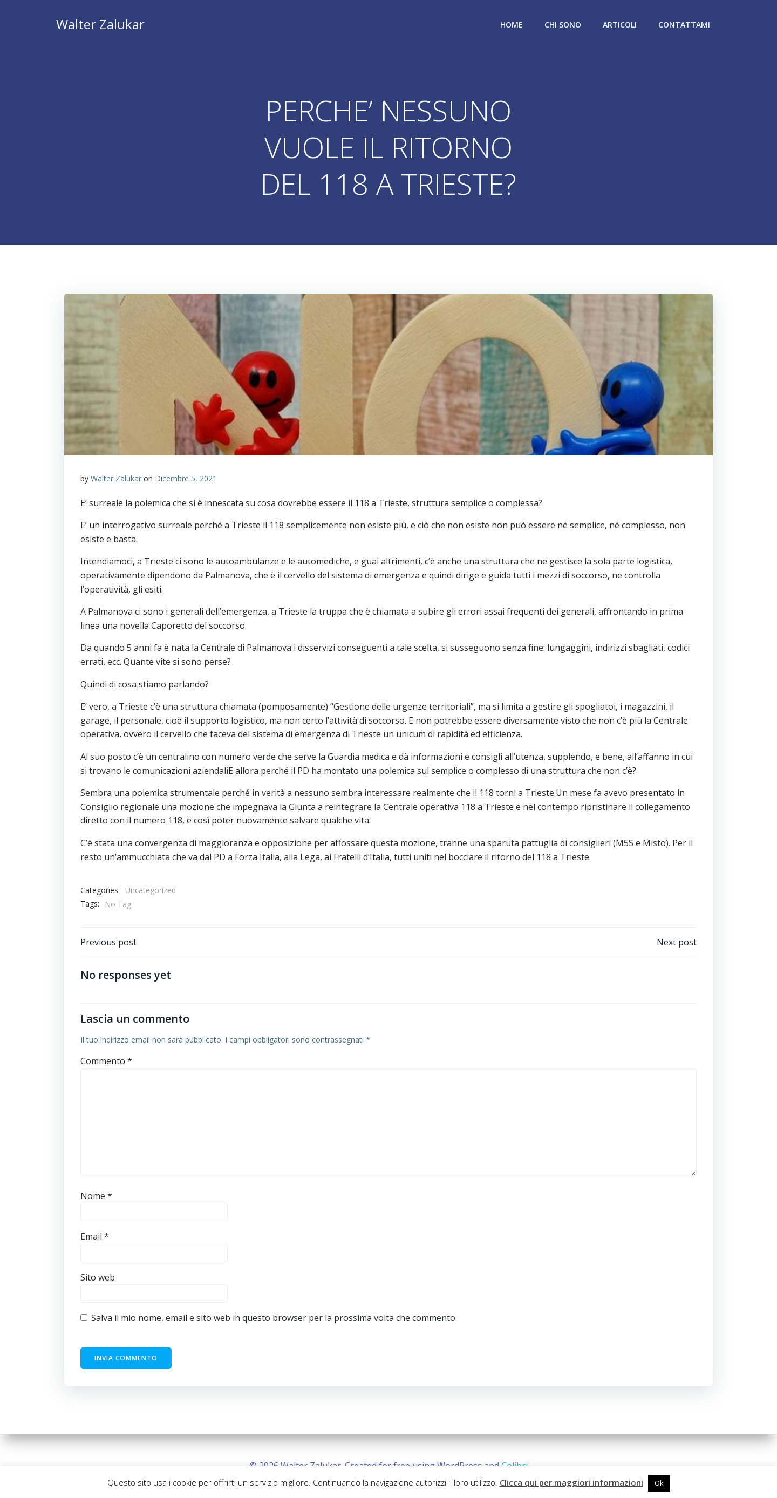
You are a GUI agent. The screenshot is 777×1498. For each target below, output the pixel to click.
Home (511, 24)
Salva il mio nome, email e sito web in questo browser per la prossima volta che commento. (274, 1318)
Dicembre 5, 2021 (186, 478)
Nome (96, 1196)
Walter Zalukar (116, 478)
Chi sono (562, 24)
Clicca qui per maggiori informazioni (571, 1482)
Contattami (684, 24)
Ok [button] (659, 1483)
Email (94, 1236)
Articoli (620, 24)
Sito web (97, 1277)
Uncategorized (150, 890)
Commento (106, 1061)
